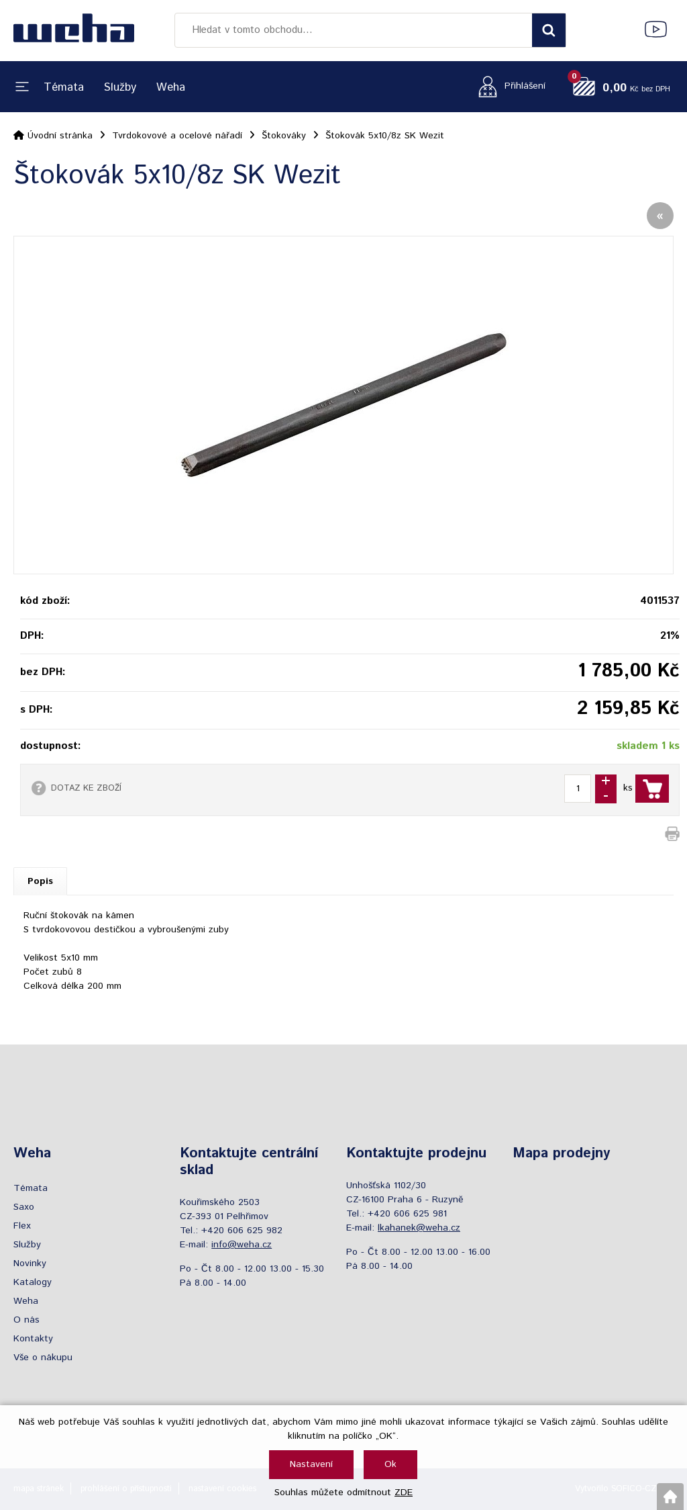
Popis (40, 881)
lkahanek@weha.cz (419, 1228)
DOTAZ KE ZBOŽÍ (86, 788)
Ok (390, 1464)
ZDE (403, 1492)
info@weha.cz (241, 1244)
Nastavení (311, 1464)
